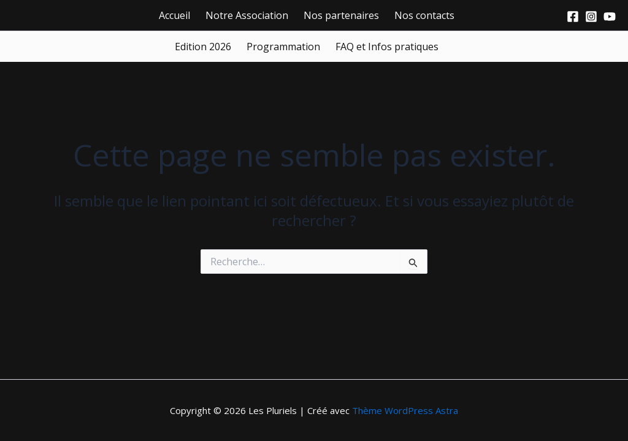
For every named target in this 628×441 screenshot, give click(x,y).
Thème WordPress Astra (405, 410)
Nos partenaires (341, 15)
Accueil (174, 15)
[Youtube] (609, 16)
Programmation (283, 46)
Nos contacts (424, 15)
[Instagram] (591, 16)
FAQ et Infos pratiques (386, 46)
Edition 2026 (203, 46)
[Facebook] (573, 16)
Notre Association (246, 15)
